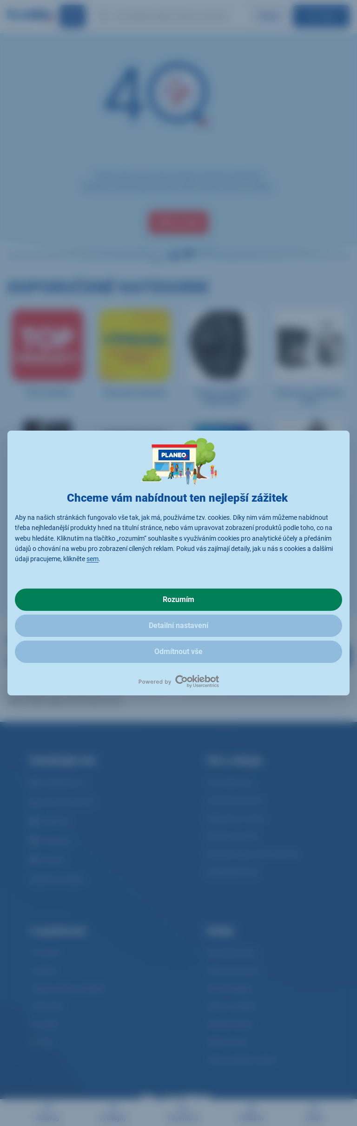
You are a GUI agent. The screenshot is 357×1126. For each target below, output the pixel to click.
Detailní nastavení (178, 625)
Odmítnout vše (178, 651)
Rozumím (178, 599)
